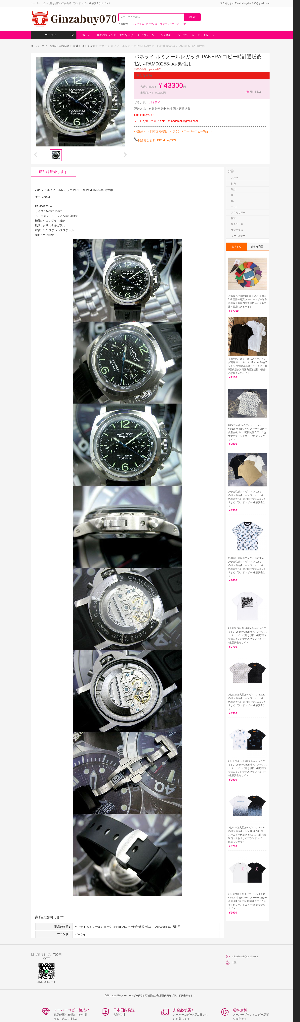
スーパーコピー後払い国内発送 (50, 46)
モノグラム (138, 23)
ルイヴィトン (146, 35)
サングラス (237, 229)
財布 (233, 183)
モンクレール (205, 35)
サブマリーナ (167, 23)
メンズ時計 (89, 46)
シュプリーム (186, 35)
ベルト (234, 206)
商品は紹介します (53, 172)
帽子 (233, 218)
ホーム (86, 35)
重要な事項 (126, 35)
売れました (253, 91)
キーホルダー (238, 235)
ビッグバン (152, 23)
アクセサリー (238, 212)
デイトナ (181, 23)
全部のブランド (106, 35)
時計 (75, 46)
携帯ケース (237, 224)
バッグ (234, 178)
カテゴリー (59, 34)
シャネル (166, 35)
